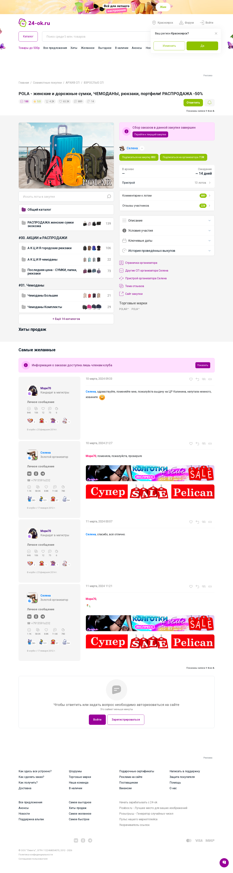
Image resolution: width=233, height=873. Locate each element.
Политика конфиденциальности (36, 854)
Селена (45, 452)
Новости (24, 813)
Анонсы (137, 48)
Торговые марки (80, 777)
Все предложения (55, 48)
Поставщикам (128, 782)
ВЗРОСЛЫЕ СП (94, 82)
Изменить (169, 45)
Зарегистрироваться (126, 719)
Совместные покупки (47, 82)
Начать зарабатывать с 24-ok (138, 802)
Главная (24, 82)
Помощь (175, 782)
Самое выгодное (80, 802)
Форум (186, 23)
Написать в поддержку (185, 771)
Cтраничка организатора (138, 263)
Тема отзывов (131, 286)
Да (202, 45)
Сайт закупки (131, 294)
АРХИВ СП (73, 82)
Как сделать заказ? (31, 777)
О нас (173, 788)
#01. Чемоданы (31, 285)
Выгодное (104, 48)
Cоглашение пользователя (33, 858)
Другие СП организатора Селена (143, 271)
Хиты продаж (78, 808)
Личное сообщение (40, 402)
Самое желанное (80, 813)
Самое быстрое (79, 819)
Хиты (73, 48)
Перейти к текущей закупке (150, 134)
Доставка (25, 788)
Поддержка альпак (31, 819)
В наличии (121, 48)
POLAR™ (124, 309)
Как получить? (28, 782)
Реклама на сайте (130, 777)
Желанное (88, 48)
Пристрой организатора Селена (143, 278)
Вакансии (125, 788)
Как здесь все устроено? (35, 771)
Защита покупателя (182, 777)
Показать (202, 365)
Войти (206, 23)
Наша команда (78, 782)
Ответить (193, 102)
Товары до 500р (29, 48)
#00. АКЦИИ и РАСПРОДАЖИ (43, 238)
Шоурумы (75, 771)
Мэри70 (45, 388)
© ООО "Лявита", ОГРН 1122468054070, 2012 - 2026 (45, 850)
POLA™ (136, 309)
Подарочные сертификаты (136, 771)
